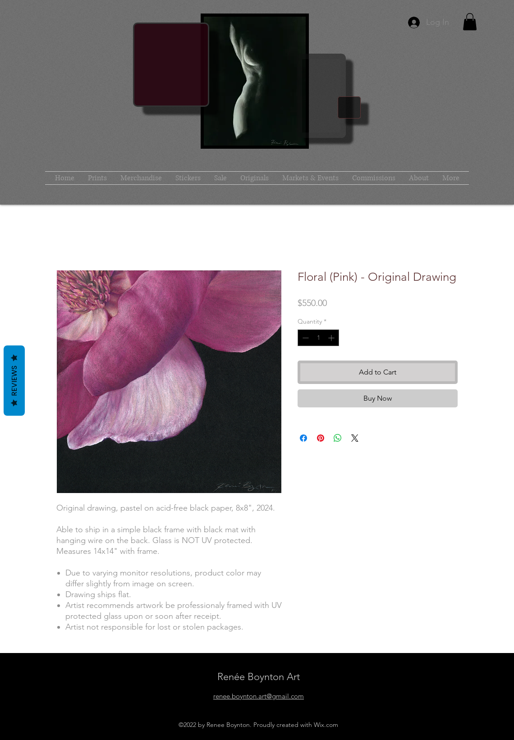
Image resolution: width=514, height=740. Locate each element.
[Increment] (332, 338)
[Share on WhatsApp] (337, 438)
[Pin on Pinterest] (320, 438)
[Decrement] (304, 338)
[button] (470, 21)
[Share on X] (354, 438)
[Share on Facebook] (303, 438)
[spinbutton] (318, 338)
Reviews (14, 381)
